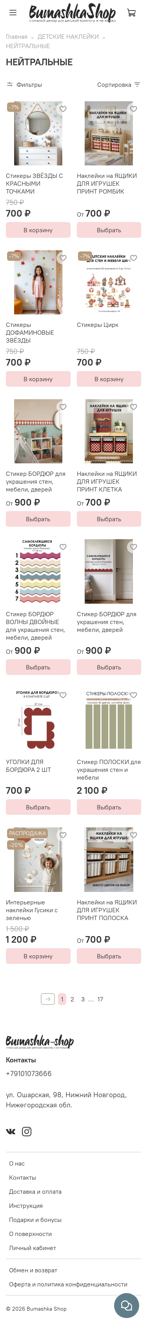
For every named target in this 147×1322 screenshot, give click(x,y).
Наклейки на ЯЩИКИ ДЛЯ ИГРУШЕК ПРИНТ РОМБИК (107, 183)
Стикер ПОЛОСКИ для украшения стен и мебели (109, 769)
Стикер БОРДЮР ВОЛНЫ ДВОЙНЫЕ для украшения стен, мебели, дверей (35, 625)
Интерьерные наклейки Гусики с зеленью (32, 910)
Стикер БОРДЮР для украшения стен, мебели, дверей (35, 481)
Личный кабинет (32, 1248)
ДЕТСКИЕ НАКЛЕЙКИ (68, 36)
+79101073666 (29, 1073)
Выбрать (109, 230)
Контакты (22, 1177)
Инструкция (26, 1205)
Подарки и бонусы (35, 1219)
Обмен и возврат (33, 1270)
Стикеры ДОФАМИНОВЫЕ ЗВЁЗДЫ (30, 332)
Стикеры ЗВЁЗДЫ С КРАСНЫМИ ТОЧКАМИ (34, 183)
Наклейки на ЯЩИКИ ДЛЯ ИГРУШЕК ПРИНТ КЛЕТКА (107, 481)
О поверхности (30, 1234)
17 (100, 999)
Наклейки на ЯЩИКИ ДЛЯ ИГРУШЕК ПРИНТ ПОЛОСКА (107, 910)
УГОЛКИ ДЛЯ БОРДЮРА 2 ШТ (28, 765)
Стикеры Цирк (97, 324)
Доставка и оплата (35, 1191)
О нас (17, 1163)
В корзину (38, 230)
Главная (16, 36)
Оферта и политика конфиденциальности (68, 1284)
